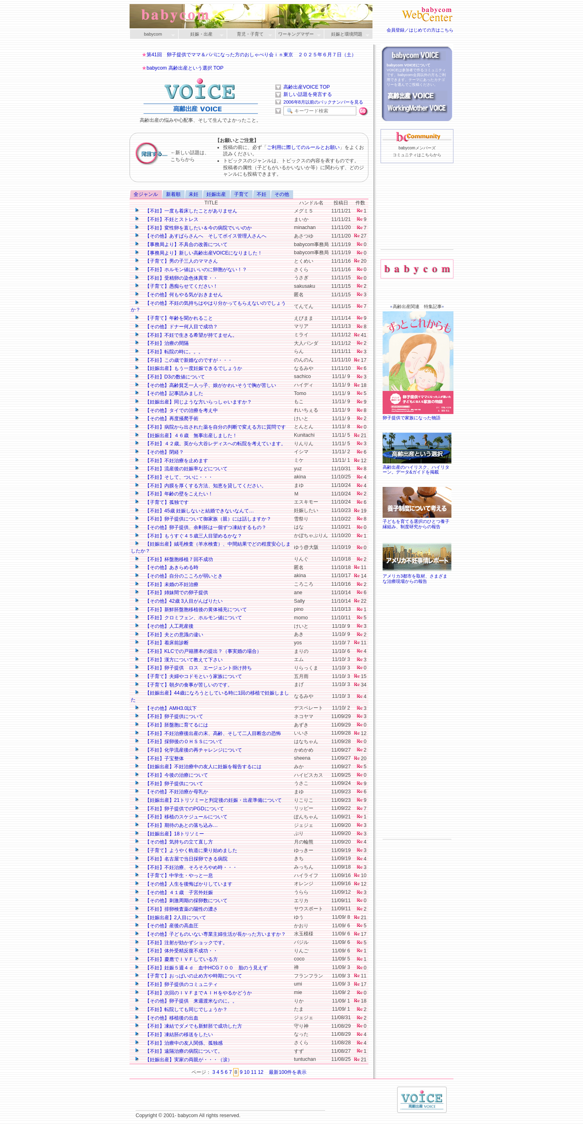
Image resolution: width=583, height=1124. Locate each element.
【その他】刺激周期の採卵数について (181, 900)
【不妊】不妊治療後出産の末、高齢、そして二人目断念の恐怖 (207, 733)
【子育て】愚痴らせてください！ (176, 286)
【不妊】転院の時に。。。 (168, 352)
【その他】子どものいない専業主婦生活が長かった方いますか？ (210, 934)
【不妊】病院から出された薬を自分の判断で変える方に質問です (210, 427)
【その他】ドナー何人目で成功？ (176, 326)
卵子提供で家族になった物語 (419, 415)
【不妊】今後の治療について (171, 775)
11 (254, 1072)
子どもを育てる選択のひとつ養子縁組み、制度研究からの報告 (417, 521)
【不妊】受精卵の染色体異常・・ (176, 278)
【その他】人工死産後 (164, 626)
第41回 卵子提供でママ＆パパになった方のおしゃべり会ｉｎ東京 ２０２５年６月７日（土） (251, 54)
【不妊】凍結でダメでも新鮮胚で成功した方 (188, 1026)
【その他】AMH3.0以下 (165, 708)
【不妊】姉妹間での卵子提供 (171, 592)
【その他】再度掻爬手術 (166, 418)
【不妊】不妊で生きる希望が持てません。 (185, 335)
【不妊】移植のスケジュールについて (181, 817)
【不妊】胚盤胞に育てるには (171, 725)
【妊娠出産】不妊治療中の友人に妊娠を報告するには (198, 766)
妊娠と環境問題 (346, 35)
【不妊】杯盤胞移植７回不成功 (173, 559)
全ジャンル (146, 194)
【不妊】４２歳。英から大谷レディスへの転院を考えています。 (210, 443)
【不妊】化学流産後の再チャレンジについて (188, 750)
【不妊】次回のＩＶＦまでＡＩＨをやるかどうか (193, 993)
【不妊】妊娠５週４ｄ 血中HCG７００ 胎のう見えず (201, 968)
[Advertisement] (417, 219)
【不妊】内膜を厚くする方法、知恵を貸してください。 (200, 486)
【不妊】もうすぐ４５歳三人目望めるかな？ (188, 536)
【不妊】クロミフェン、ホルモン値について (188, 617)
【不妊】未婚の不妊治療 (166, 584)
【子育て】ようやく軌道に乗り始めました (185, 850)
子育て (241, 194)
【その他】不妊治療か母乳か (171, 792)
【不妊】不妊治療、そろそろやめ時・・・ (185, 867)
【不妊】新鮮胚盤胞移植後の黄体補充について (190, 609)
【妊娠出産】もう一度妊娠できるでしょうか (188, 368)
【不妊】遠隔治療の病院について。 (178, 1051)
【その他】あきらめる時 (166, 567)
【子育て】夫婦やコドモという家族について (188, 676)
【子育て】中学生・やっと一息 (173, 875)
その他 (281, 194)
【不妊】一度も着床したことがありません (185, 211)
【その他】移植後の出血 (166, 1018)
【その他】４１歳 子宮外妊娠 (173, 892)
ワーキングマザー (298, 35)
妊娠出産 (216, 194)
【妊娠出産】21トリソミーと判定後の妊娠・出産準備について (208, 800)
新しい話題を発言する (307, 94)
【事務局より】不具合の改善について (181, 244)
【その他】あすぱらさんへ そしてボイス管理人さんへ (200, 236)
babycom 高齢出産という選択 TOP (185, 68)
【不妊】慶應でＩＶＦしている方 (176, 959)
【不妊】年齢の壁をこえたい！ (173, 494)
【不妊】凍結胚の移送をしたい (173, 1034)
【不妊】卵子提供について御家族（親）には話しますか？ (202, 519)
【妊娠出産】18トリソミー (169, 834)
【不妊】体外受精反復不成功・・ (176, 951)
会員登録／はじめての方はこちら (420, 30)
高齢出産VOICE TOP (306, 87)
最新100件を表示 (287, 1072)
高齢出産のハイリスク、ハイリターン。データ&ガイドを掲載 (417, 467)
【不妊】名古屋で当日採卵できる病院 (181, 859)
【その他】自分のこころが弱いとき (178, 576)
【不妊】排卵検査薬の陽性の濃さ (176, 909)
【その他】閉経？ (159, 452)
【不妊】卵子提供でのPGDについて (179, 809)
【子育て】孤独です (161, 502)
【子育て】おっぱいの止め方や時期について (188, 976)
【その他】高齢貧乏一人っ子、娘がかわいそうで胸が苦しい (205, 385)
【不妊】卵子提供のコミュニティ (176, 984)
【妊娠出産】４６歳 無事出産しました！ (185, 435)
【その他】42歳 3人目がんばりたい (178, 601)
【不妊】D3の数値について (169, 377)
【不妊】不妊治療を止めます (171, 460)
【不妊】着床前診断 (161, 643)
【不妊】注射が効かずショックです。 (181, 943)
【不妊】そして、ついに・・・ (173, 477)
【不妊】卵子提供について (168, 716)
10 (247, 1072)
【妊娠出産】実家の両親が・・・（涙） (183, 1059)
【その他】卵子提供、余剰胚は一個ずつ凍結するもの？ (200, 527)
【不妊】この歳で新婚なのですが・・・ (183, 360)
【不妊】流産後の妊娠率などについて (181, 469)
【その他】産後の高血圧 (166, 926)
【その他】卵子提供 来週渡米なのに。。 (185, 1001)
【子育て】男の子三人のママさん (176, 261)
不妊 (261, 194)
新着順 (173, 194)
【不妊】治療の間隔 (161, 343)
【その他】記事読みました (168, 393)
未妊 (193, 194)
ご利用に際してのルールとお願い (303, 147)
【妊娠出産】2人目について (170, 917)
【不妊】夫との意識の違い (168, 634)
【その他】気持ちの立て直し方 (173, 842)
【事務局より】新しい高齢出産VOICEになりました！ (198, 253)
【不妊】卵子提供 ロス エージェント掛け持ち (193, 668)
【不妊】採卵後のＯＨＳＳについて (178, 741)
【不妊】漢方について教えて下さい (178, 660)
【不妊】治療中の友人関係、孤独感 (178, 1043)
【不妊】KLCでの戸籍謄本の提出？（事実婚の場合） (198, 651)
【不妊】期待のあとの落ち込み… (176, 825)
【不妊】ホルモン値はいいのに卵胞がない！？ (190, 269)
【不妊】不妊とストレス (166, 219)
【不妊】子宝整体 (159, 758)
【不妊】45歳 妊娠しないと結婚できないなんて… (194, 511)
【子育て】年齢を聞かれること (173, 318)
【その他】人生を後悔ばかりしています (183, 884)
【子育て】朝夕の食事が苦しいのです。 (183, 685)
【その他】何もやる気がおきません (178, 294)
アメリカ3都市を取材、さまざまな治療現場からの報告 (417, 576)
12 (261, 1072)
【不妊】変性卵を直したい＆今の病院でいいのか (193, 228)
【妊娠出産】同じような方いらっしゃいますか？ (193, 402)
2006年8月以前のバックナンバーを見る (323, 102)
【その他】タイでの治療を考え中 (176, 410)
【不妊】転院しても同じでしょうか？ (181, 1009)
